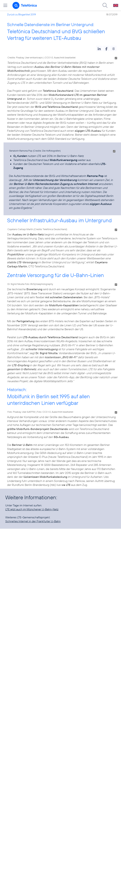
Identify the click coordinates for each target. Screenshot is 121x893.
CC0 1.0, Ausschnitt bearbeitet (60, 57)
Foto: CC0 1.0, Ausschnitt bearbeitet (55, 411)
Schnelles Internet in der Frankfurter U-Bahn (33, 521)
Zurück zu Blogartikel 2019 (21, 14)
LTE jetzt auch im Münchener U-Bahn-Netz (31, 509)
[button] (99, 48)
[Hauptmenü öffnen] (5, 5)
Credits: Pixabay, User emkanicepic (25, 57)
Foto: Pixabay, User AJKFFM (21, 411)
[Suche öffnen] (105, 5)
